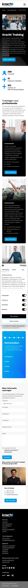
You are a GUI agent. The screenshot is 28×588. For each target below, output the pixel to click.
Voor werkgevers (6, 525)
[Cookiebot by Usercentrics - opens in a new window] (20, 266)
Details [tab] (14, 269)
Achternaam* (5, 413)
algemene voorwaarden (10, 450)
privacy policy (8, 451)
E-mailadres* (5, 420)
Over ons (4, 527)
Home (3, 10)
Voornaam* (5, 407)
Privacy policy (6, 585)
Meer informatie (10, 172)
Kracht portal (5, 562)
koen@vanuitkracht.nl (12, 494)
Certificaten (5, 549)
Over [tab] (23, 269)
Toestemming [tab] (5, 269)
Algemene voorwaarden (8, 545)
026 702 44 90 (6, 538)
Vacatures (5, 522)
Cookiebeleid (14, 585)
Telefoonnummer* (7, 427)
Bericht (4, 433)
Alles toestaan (14, 316)
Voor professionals (12, 10)
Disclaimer (5, 551)
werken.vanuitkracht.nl (8, 560)
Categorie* (5, 400)
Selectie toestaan (14, 321)
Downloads (5, 553)
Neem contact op (9, 59)
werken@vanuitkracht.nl (8, 540)
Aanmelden (7, 457)
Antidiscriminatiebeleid (8, 547)
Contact (4, 531)
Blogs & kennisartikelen (8, 529)
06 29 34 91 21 (10, 490)
